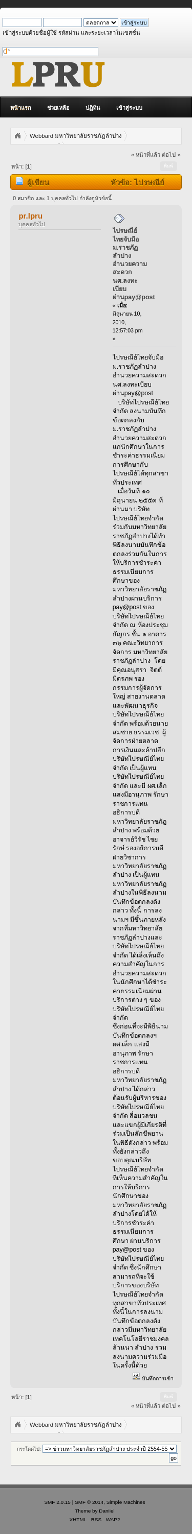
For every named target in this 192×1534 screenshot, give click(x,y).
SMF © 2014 (89, 1502)
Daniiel (106, 1511)
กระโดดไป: (29, 1449)
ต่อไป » (171, 155)
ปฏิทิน (93, 108)
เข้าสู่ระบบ (129, 108)
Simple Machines (125, 1502)
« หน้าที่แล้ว (145, 155)
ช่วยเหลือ (58, 108)
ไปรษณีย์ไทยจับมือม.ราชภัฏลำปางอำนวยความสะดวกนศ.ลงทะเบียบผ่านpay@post (134, 264)
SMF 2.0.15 (57, 1502)
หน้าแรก (20, 108)
